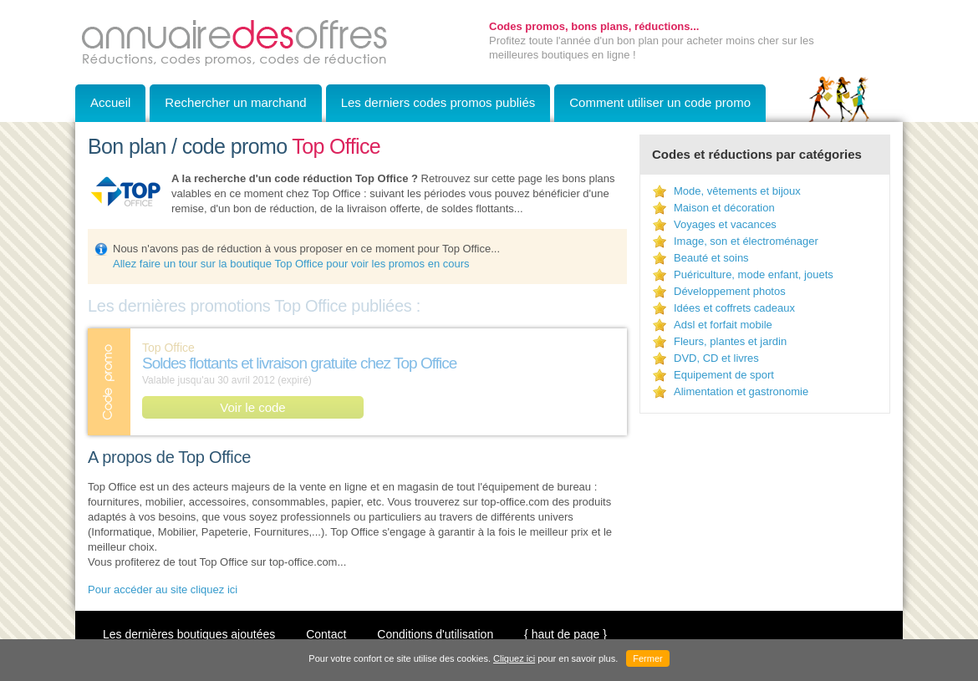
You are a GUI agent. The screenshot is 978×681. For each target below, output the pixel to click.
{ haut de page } (565, 634)
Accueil (110, 102)
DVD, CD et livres (716, 358)
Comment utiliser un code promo (660, 102)
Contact (326, 634)
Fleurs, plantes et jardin (730, 341)
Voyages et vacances (725, 224)
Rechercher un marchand (235, 102)
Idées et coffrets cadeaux (734, 308)
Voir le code (252, 407)
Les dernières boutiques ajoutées (189, 634)
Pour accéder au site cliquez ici (162, 589)
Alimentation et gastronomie (741, 391)
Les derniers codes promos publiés (438, 102)
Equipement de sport (724, 374)
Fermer (647, 658)
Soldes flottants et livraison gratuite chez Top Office (299, 363)
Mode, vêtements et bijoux (737, 191)
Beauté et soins (711, 258)
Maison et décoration (724, 207)
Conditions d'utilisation (435, 634)
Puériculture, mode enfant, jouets (753, 274)
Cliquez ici (514, 658)
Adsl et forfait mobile (723, 324)
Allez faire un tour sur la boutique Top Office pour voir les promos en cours (291, 263)
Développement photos (730, 291)
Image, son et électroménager (746, 241)
